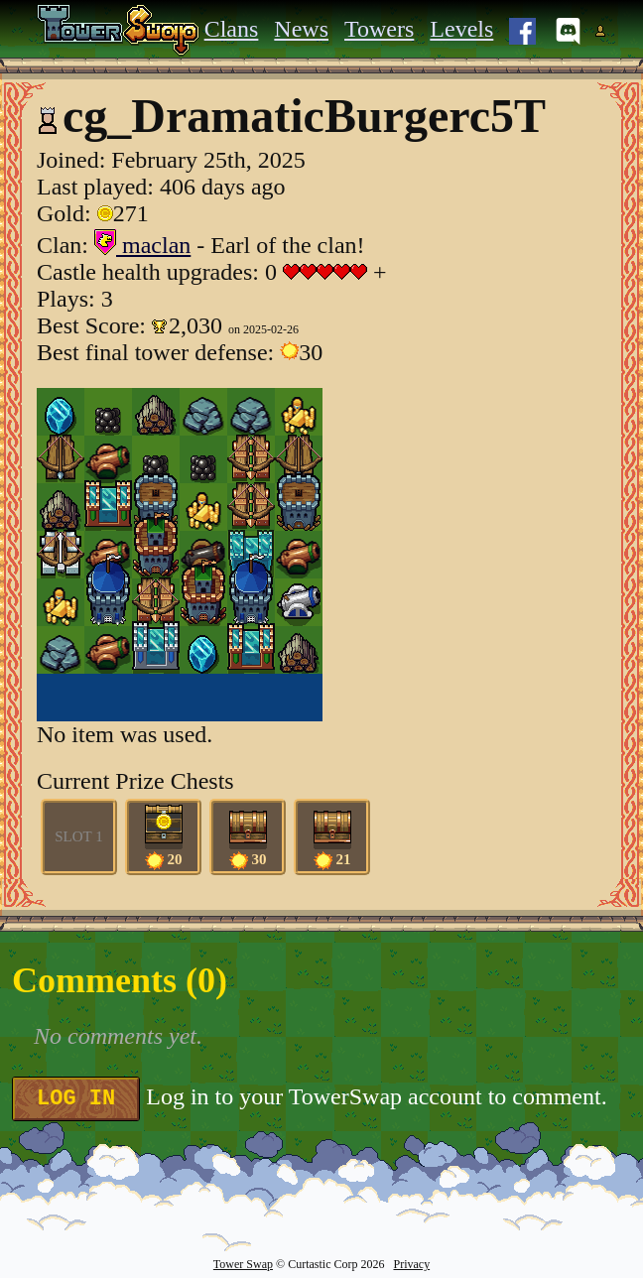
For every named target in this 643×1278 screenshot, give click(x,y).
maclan (142, 245)
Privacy (411, 1264)
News (301, 29)
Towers (379, 29)
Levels (461, 29)
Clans (231, 29)
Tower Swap (243, 1264)
